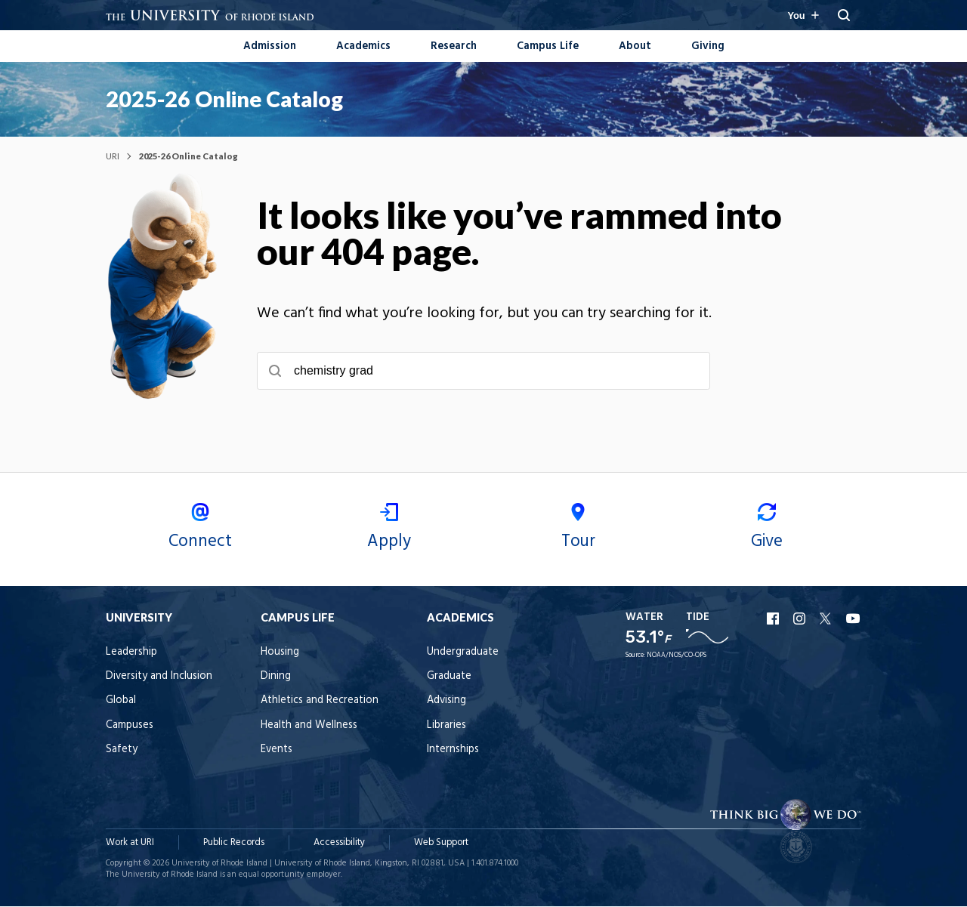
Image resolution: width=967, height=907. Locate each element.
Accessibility (339, 843)
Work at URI (130, 843)
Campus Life (548, 46)
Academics (363, 46)
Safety (121, 751)
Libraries (446, 726)
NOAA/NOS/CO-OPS (676, 656)
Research (454, 46)
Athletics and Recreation (319, 702)
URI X (827, 619)
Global (121, 702)
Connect (200, 530)
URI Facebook (774, 619)
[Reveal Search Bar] (843, 15)
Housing (280, 653)
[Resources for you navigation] (802, 15)
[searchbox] (483, 371)
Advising (446, 702)
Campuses (129, 726)
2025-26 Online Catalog (224, 99)
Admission (269, 46)
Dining (276, 677)
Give (766, 530)
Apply (389, 530)
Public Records (233, 843)
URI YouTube (853, 619)
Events (276, 751)
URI (112, 157)
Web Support (441, 843)
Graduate (449, 677)
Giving (707, 46)
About (635, 46)
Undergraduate (463, 653)
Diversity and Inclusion (159, 677)
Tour (578, 530)
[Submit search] (275, 372)
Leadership (131, 653)
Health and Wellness (309, 726)
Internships (453, 751)
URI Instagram (800, 619)
